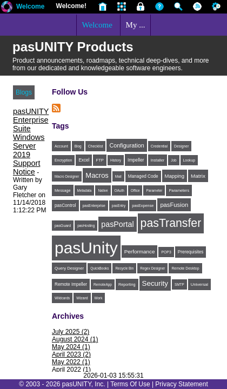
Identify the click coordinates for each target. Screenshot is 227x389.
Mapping (174, 176)
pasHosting (86, 225)
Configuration (126, 145)
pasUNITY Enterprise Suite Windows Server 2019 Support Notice (31, 141)
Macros (97, 175)
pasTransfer (171, 223)
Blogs (24, 92)
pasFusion (174, 205)
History (115, 160)
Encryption (63, 160)
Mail (118, 176)
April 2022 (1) (71, 369)
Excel (83, 160)
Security (155, 283)
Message (63, 190)
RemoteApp (103, 284)
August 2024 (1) (75, 339)
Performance (139, 251)
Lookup (189, 160)
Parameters (179, 190)
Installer (158, 160)
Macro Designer (67, 176)
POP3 (166, 252)
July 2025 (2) (70, 332)
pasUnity (86, 248)
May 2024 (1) (71, 347)
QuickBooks (99, 268)
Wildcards (62, 298)
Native (103, 190)
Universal (199, 284)
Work (99, 298)
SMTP (179, 284)
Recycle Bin (124, 268)
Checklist (95, 146)
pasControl (65, 205)
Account (61, 146)
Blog (78, 146)
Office (135, 190)
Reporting (127, 284)
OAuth (119, 190)
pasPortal (117, 224)
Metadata (84, 190)
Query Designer (69, 268)
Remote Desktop (185, 268)
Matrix (198, 176)
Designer (181, 146)
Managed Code (143, 176)
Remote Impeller (71, 284)
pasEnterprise (94, 205)
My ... (135, 25)
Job (173, 160)
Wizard (82, 298)
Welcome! (71, 6)
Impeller (136, 160)
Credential (159, 146)
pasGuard (63, 225)
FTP (100, 160)
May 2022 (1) (71, 362)
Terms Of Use (130, 384)
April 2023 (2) (71, 354)
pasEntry (118, 205)
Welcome (30, 6)
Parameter (154, 190)
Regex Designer (152, 268)
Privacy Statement (181, 384)
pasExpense (142, 205)
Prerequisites (191, 252)
